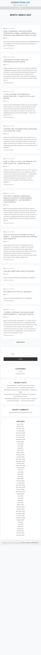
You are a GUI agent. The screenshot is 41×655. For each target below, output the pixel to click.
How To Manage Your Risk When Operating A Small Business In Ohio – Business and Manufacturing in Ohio (20, 33)
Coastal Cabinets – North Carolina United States (20, 385)
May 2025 (20, 448)
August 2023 (20, 493)
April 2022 (20, 528)
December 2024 (20, 458)
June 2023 (20, 497)
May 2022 (20, 525)
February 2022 (20, 532)
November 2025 (20, 435)
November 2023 (20, 486)
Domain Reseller (20, 2)
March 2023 (20, 504)
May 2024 (20, 473)
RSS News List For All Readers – (18, 292)
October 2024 (20, 463)
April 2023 (20, 502)
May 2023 (20, 499)
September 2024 (20, 465)
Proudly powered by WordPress (12, 542)
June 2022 (20, 523)
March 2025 (20, 452)
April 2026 (20, 424)
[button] (20, 8)
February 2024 (20, 480)
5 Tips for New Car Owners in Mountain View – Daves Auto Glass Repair (19, 96)
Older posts (20, 342)
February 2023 (20, 506)
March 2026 (20, 426)
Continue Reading (9, 48)
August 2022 (20, 519)
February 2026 (20, 428)
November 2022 (20, 512)
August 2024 (20, 467)
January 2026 (20, 430)
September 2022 (20, 517)
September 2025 (20, 439)
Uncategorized (20, 373)
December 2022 (20, 510)
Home (20, 371)
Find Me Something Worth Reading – (20, 271)
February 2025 (20, 454)
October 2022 (20, 515)
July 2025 (20, 443)
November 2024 (20, 461)
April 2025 (20, 450)
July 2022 (20, 521)
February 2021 (20, 534)
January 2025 (20, 456)
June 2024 (20, 471)
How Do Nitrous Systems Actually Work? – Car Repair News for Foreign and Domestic (20, 237)
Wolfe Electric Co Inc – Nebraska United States (20, 387)
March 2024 (20, 478)
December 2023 (20, 484)
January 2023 (20, 508)
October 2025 (20, 437)
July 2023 (20, 495)
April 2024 (20, 476)
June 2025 (20, 445)
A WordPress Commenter (16, 412)
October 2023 (20, 489)
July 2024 (20, 469)
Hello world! (28, 412)
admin (7, 38)
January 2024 (20, 482)
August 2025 (20, 441)
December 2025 (20, 432)
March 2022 (20, 530)
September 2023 (20, 491)
